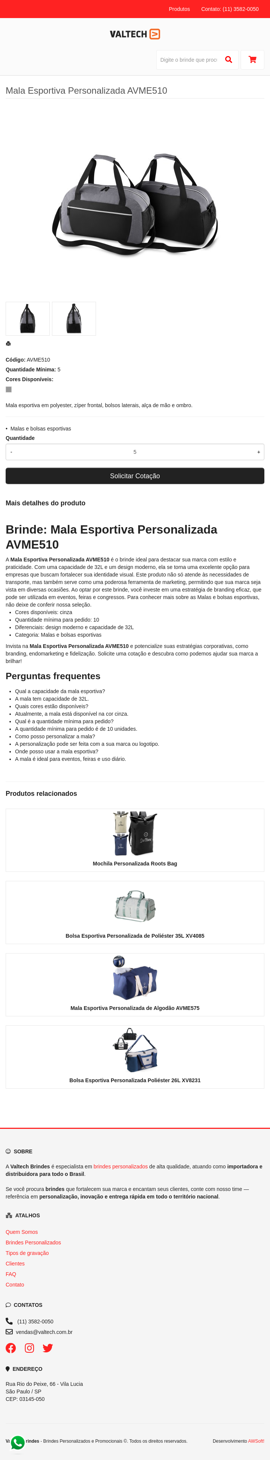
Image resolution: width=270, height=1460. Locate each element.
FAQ (11, 1274)
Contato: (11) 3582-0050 (230, 9)
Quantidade (20, 438)
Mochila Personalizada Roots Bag (135, 864)
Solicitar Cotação (135, 476)
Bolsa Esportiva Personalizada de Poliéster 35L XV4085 (135, 936)
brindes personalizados (120, 1166)
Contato (15, 1285)
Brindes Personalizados (33, 1242)
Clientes (15, 1264)
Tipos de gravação (27, 1253)
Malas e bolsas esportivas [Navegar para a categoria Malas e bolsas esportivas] (227, 597)
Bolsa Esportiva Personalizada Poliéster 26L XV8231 (134, 1080)
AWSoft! (256, 1441)
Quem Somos (22, 1232)
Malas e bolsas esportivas (41, 429)
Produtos (179, 9)
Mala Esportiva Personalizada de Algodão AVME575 (135, 1008)
